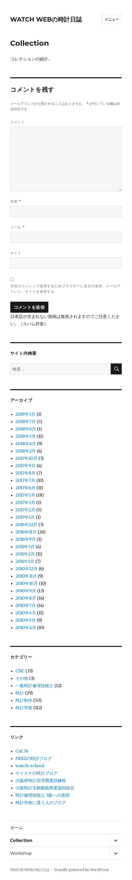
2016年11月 (26, 531)
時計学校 (24, 707)
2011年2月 (25, 554)
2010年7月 (26, 605)
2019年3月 (25, 414)
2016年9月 (26, 539)
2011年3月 (25, 546)
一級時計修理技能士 (34, 685)
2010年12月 (27, 568)
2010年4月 (26, 627)
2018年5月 (26, 436)
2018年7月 (26, 421)
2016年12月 (26, 524)
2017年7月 (25, 480)
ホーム (16, 827)
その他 (22, 678)
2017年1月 (25, 517)
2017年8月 (25, 473)
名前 (15, 201)
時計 (20, 693)
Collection (21, 840)
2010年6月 (26, 612)
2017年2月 (25, 509)
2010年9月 (26, 590)
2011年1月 (25, 561)
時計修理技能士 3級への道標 (42, 795)
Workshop (21, 853)
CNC (20, 670)
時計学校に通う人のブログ (41, 802)
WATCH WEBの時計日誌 (46, 19)
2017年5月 (25, 495)
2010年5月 (26, 620)
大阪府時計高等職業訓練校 (41, 780)
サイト (15, 253)
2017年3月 (25, 502)
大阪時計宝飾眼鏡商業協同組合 (45, 787)
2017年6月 (25, 487)
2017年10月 (26, 458)
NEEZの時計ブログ (34, 758)
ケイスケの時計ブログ (37, 773)
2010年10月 (27, 583)
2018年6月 (26, 428)
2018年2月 (26, 451)
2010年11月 (26, 576)
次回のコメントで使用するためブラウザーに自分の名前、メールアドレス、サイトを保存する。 (65, 289)
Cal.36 (22, 751)
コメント (17, 122)
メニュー (112, 19)
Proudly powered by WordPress (81, 870)
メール (17, 227)
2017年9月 (25, 465)
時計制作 (24, 700)
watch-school (30, 765)
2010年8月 (26, 598)
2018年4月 (26, 443)
